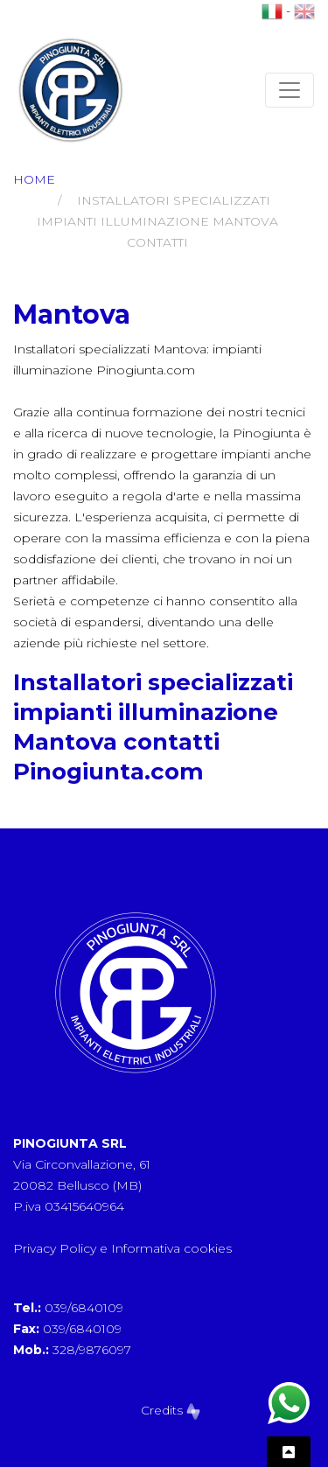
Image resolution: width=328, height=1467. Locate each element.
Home (34, 179)
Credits (170, 1410)
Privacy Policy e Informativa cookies (122, 1248)
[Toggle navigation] (289, 90)
